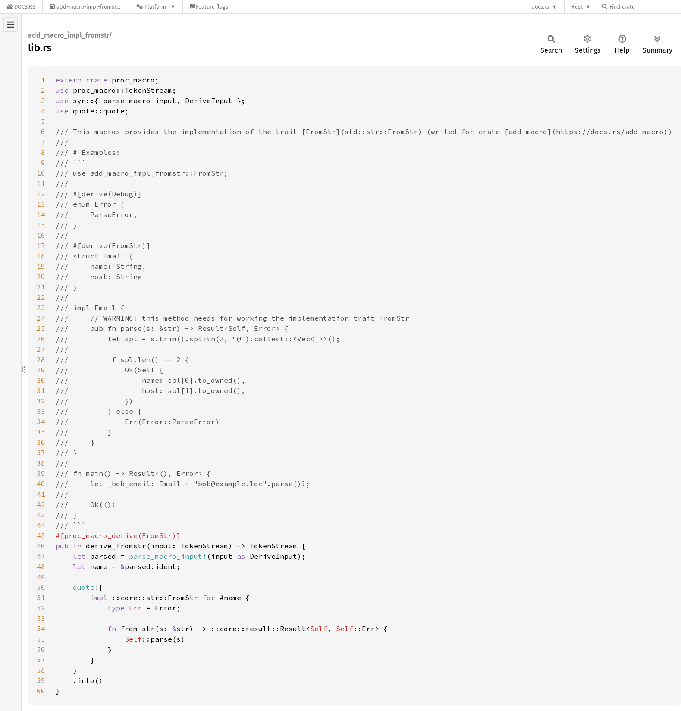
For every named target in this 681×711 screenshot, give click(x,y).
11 (41, 183)
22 (41, 297)
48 (41, 566)
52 (41, 608)
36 (41, 442)
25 (41, 328)
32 (41, 400)
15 (41, 224)
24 (41, 318)
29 (41, 369)
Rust (577, 6)
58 (41, 670)
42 (41, 504)
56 (41, 649)
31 (41, 390)
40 (41, 483)
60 (41, 690)
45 (41, 535)
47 (41, 556)
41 (41, 494)
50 (41, 587)
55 (41, 639)
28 (41, 359)
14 (41, 214)
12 (41, 193)
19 (41, 266)
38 (41, 463)
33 (41, 411)
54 (41, 628)
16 (41, 235)
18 (41, 256)
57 (41, 659)
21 (41, 287)
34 (41, 421)
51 (41, 597)
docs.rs (540, 6)
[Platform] (155, 6)
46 (41, 545)
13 (41, 204)
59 (41, 680)
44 (41, 525)
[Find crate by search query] (645, 6)
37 (41, 452)
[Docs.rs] (21, 6)
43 (41, 514)
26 (41, 338)
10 (41, 173)
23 (41, 307)
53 (41, 618)
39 (41, 473)
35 (41, 432)
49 (41, 577)
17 (41, 245)
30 (41, 380)
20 (41, 276)
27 (41, 349)
